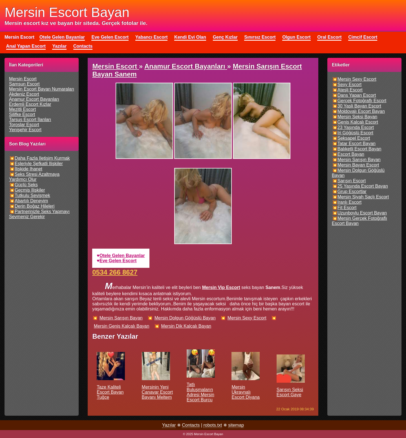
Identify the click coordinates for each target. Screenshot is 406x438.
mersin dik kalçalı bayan (186, 326)
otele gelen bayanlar (122, 255)
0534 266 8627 (114, 272)
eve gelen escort (118, 260)
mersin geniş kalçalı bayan (121, 326)
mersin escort (23, 78)
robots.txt (212, 425)
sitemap (236, 425)
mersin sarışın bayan (121, 318)
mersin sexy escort (247, 318)
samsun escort (24, 84)
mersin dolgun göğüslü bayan (185, 318)
